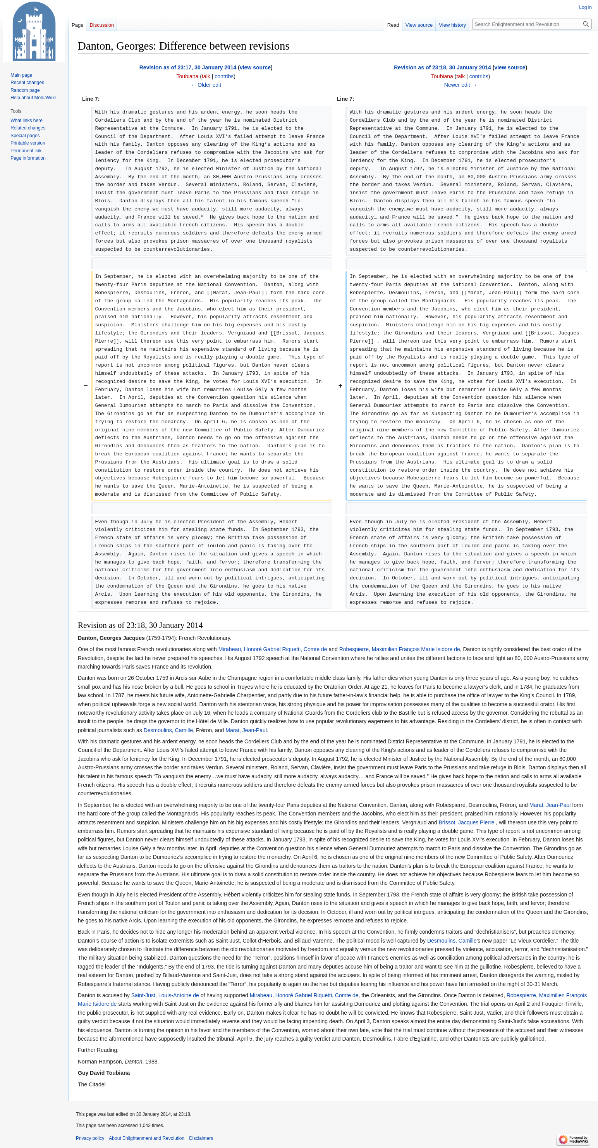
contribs (224, 76)
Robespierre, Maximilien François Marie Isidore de (399, 649)
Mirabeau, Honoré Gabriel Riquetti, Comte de (272, 649)
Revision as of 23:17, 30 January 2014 (188, 67)
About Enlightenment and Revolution (146, 1138)
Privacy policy (90, 1138)
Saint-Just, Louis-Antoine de (165, 995)
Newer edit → (460, 85)
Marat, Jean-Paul (246, 730)
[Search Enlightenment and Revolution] (532, 24)
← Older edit (206, 85)
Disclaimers (201, 1138)
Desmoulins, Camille (168, 730)
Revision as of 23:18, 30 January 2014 (442, 67)
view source (255, 67)
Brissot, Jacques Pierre (467, 822)
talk (206, 76)
